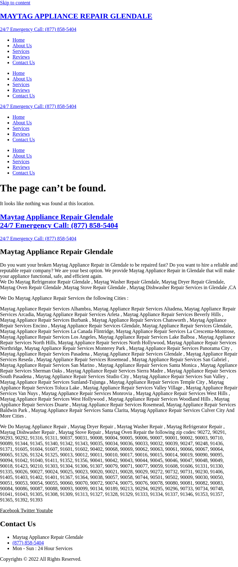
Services (21, 51)
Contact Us (24, 62)
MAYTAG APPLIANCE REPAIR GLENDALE (76, 16)
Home (19, 40)
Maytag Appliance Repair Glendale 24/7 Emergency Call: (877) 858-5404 (59, 221)
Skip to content (15, 2)
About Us (22, 45)
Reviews (21, 57)
